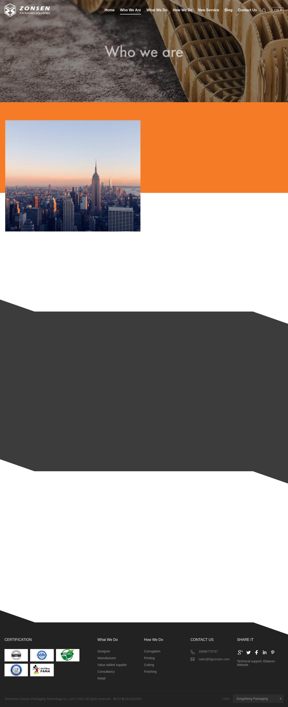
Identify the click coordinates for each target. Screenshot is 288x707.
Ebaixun (269, 661)
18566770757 (208, 651)
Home (110, 10)
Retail (101, 678)
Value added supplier (112, 665)
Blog (229, 10)
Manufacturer (106, 658)
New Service (208, 10)
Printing (149, 658)
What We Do (156, 10)
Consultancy (106, 671)
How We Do (183, 10)
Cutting (149, 665)
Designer (103, 651)
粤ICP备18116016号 (127, 699)
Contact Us (247, 10)
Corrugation (152, 651)
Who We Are (130, 10)
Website (242, 665)
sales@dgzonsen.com (214, 659)
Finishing (150, 671)
